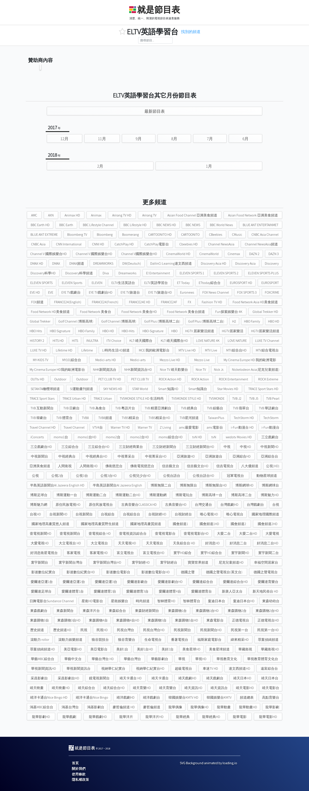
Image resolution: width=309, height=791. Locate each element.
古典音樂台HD (175, 504)
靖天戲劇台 (214, 678)
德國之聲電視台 (266, 572)
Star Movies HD (227, 389)
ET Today (183, 283)
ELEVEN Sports (72, 283)
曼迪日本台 (216, 601)
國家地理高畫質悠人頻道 (50, 524)
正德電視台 (240, 620)
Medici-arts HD (105, 360)
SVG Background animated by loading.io (208, 763)
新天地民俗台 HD (265, 591)
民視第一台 (239, 630)
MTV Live (211, 350)
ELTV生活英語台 (123, 283)
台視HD (35, 514)
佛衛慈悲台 (114, 466)
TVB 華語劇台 (269, 408)
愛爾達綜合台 (202, 581)
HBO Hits (36, 331)
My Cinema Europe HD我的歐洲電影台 (57, 369)
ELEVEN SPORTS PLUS (263, 273)
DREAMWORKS (103, 263)
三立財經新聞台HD (200, 446)
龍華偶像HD (200, 707)
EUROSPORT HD (241, 283)
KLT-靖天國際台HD (174, 340)
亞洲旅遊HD (186, 456)
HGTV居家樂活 (232, 331)
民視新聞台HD (211, 630)
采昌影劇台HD (68, 678)
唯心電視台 (234, 514)
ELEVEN (97, 283)
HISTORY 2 (37, 340)
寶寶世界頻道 (198, 562)
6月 (245, 138)
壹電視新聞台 (70, 533)
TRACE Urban (103, 398)
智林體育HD (166, 601)
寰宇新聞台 (39, 562)
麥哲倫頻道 (151, 707)
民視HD (102, 630)
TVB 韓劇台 (38, 418)
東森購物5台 (157, 620)
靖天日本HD (242, 678)
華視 (181, 659)
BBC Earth (66, 225)
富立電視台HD (153, 553)
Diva (106, 273)
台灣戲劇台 (255, 504)
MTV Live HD (187, 350)
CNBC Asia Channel (265, 234)
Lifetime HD (64, 350)
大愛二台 (224, 533)
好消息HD (212, 543)
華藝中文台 (73, 659)
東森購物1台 (177, 610)
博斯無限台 (188, 485)
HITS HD (58, 340)
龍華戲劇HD (98, 716)
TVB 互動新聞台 (42, 408)
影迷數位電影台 (118, 572)
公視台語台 (171, 475)
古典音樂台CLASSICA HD (139, 504)
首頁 (75, 763)
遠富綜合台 (269, 668)
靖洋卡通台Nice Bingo (92, 697)
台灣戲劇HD (229, 504)
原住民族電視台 (101, 504)
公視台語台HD (203, 475)
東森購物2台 (237, 610)
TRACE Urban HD (74, 398)
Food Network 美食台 (95, 311)
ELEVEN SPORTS (41, 283)
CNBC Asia (38, 244)
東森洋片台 (91, 610)
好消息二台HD (267, 543)
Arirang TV (149, 215)
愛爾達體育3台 (137, 591)
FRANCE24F (169, 302)
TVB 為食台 (97, 408)
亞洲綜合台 (269, 456)
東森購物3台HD (68, 620)
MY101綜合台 (71, 360)
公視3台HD (108, 475)
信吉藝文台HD (197, 466)
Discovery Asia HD (213, 263)
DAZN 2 (254, 254)
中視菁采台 (126, 456)
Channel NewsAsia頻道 (261, 244)
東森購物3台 (39, 620)
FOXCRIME (272, 292)
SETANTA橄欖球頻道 (45, 389)
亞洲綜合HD (242, 456)
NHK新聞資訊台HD (138, 369)
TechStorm (271, 418)
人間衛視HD (89, 466)
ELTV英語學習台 (156, 283)
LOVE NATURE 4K (208, 340)
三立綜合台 (70, 446)
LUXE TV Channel (267, 340)
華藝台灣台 (132, 659)
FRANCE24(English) (67, 302)
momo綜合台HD (171, 437)
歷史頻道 (37, 630)
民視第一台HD (268, 630)
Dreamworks (127, 273)
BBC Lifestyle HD (135, 225)
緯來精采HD (240, 639)
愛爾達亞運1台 (42, 581)
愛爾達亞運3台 (106, 581)
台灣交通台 (203, 504)
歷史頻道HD (62, 630)
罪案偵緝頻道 (268, 639)
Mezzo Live (202, 360)
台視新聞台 (84, 514)
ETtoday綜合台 (210, 283)
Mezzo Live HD (170, 360)
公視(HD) (272, 466)
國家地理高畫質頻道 (145, 524)
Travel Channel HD (43, 427)
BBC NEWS (193, 225)
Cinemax (234, 254)
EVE (50, 292)
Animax (96, 215)
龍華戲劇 (69, 716)
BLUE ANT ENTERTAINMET (260, 225)
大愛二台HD (248, 533)
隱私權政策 (80, 779)
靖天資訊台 (219, 688)
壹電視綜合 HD (100, 533)
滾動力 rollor (39, 639)
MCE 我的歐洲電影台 (154, 350)
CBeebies (215, 234)
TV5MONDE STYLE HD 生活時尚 (142, 398)
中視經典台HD (96, 456)
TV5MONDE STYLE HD (186, 398)
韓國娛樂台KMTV (219, 697)
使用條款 (79, 774)
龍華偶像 (175, 707)
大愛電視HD (40, 543)
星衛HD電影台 (92, 601)
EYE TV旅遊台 (130, 292)
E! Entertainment (158, 273)
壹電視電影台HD (196, 533)
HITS (75, 340)
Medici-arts (138, 360)
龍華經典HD (211, 716)
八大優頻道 (249, 466)
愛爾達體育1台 (73, 591)
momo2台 (113, 437)
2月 (100, 166)
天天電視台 (154, 543)
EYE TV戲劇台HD (100, 292)
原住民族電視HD (68, 504)
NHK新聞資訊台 (104, 369)
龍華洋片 (126, 716)
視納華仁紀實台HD (150, 668)
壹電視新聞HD (40, 533)
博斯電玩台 (184, 495)
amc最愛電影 (189, 427)
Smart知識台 (197, 389)
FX (189, 302)
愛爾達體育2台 (105, 591)
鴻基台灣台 (70, 707)
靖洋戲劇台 (151, 697)
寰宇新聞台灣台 (71, 562)
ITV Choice (113, 340)
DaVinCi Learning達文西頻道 (171, 263)
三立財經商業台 (131, 446)
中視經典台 (67, 456)
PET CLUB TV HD (109, 379)
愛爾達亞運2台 (74, 581)
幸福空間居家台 (266, 562)
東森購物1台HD (207, 610)
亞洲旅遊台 (213, 456)
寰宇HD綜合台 (211, 553)
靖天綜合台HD (114, 688)
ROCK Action (200, 379)
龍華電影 (240, 716)
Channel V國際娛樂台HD (139, 254)
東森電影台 (215, 620)
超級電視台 (183, 668)
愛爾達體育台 (201, 591)
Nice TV (201, 369)
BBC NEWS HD (166, 225)
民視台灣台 (125, 630)
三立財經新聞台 (164, 446)
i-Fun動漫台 (270, 427)
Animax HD (72, 215)
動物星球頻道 (266, 475)
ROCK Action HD (170, 379)
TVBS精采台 (130, 418)
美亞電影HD (73, 649)
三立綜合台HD (98, 446)
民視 (83, 630)
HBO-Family (86, 331)
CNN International (69, 244)
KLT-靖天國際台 (140, 340)
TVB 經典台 (189, 408)
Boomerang (130, 234)
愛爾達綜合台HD (235, 581)
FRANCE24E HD (139, 302)
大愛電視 (272, 533)
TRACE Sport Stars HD (263, 389)
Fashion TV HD (212, 302)
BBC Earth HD (40, 225)
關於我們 (79, 768)
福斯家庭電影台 (209, 639)
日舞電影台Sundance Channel (52, 601)
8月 (174, 138)
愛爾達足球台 (41, 591)
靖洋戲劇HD (126, 697)
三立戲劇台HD (41, 446)
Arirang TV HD (121, 215)
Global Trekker (40, 321)
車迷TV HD (210, 668)
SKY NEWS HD (112, 389)
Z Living (165, 427)
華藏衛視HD (270, 649)
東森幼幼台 (270, 601)
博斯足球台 (38, 495)
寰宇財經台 (168, 562)
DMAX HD (36, 263)
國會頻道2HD (267, 524)
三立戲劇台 (270, 437)
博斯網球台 (270, 485)
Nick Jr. (219, 369)
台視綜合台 (131, 514)
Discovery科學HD (43, 273)
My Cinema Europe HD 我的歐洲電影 (250, 360)
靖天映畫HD (61, 688)
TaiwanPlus (216, 418)
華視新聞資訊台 (79, 668)
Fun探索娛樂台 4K (228, 311)
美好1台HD (145, 649)
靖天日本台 (269, 678)
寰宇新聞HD (240, 553)
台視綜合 (108, 514)
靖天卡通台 (160, 678)
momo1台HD (87, 437)
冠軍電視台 (235, 475)
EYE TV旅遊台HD (160, 292)
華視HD (200, 659)
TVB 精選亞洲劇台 (158, 408)
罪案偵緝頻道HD (42, 649)
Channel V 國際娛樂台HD (48, 254)
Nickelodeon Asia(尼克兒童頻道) (255, 369)
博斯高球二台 (241, 495)
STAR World (140, 389)
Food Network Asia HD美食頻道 (255, 302)
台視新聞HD (58, 514)
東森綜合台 (117, 610)
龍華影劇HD (41, 716)
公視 (35, 475)
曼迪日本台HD (243, 601)
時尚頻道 (143, 601)
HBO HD (273, 321)
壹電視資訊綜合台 (133, 533)
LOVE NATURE (237, 340)
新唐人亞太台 (232, 591)
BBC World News (221, 225)
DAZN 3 (273, 254)
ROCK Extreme (268, 379)
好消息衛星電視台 (44, 553)
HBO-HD (108, 331)
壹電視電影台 (165, 533)
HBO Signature (60, 331)
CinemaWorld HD (178, 254)
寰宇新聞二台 (268, 553)
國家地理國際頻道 (265, 514)
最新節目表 (154, 111)
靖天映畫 (37, 688)
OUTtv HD (37, 379)
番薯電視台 (179, 639)
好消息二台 (238, 543)
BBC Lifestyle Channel (98, 225)
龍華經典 (183, 716)
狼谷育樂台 (126, 639)
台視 (275, 504)
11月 (102, 138)
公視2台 (57, 475)
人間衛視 (65, 466)
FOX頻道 (37, 302)
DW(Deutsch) (131, 263)
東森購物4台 (98, 620)
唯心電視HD (209, 514)
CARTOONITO (190, 234)
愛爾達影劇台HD (170, 581)
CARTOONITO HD (160, 234)
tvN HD (197, 437)
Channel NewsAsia (221, 244)
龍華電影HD (268, 716)
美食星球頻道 (219, 649)
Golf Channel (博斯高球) (75, 321)
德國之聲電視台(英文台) (224, 572)
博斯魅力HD (270, 495)
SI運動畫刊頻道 (81, 389)
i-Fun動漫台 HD (242, 427)
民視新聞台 (182, 630)
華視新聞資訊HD (43, 668)
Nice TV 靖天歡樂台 (174, 369)
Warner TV (145, 427)
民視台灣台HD (154, 630)
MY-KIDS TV (40, 360)
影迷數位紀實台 (43, 572)
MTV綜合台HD (236, 350)
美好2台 (168, 649)
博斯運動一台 (66, 495)
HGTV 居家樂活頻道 (199, 331)
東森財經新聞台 (147, 610)
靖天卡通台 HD (131, 678)
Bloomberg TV (77, 234)
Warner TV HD (120, 427)
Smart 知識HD (168, 389)
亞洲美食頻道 (40, 466)
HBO (174, 331)
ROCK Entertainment (233, 379)
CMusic (237, 234)
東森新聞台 (65, 610)
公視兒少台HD (140, 475)
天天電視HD (127, 543)
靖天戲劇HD (187, 678)
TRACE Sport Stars (42, 398)
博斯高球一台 (212, 495)
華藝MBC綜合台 (42, 659)
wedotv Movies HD (239, 437)
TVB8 (85, 418)
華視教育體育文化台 (262, 659)
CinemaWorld (209, 254)
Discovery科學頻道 (79, 273)
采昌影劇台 (39, 678)
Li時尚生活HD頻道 (116, 350)
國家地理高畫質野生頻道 (100, 524)
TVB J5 (253, 398)
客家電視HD (99, 553)
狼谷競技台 (100, 639)
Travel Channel (74, 427)
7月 (210, 138)
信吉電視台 (224, 466)
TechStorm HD (244, 418)
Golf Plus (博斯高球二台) (162, 321)
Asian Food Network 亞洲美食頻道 (253, 215)
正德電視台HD (268, 620)
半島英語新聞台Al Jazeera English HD (57, 485)
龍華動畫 (224, 707)
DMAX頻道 (76, 263)
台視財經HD (157, 514)
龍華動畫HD (248, 707)
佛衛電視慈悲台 (142, 466)
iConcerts (37, 437)
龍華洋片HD (154, 716)
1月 (209, 166)
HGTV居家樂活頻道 (265, 331)
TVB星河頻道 (189, 418)
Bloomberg (105, 234)
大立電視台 (99, 543)
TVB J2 (236, 398)
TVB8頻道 (105, 418)
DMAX (56, 263)
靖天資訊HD (193, 688)
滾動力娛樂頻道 (70, 639)
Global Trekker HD (265, 311)
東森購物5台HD (186, 620)
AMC (34, 215)
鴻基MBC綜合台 (41, 707)
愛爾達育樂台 (268, 581)
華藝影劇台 (159, 659)
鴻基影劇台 (95, 707)
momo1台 (61, 437)
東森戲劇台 (38, 610)
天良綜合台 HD (184, 543)
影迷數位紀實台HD (81, 572)
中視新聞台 (39, 456)
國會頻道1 (180, 524)
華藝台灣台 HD (103, 659)
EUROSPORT (270, 283)
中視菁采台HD (156, 456)
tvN (213, 437)
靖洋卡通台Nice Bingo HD (48, 697)
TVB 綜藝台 (215, 408)
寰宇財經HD (141, 562)
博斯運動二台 (96, 495)
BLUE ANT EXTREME (44, 234)
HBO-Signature (153, 331)
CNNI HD (98, 244)
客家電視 (73, 553)
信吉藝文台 (170, 466)
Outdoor (60, 379)
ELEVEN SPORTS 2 (226, 273)
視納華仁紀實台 (113, 668)
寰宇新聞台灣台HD (107, 562)
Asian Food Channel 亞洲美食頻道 (192, 215)
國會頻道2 (238, 524)
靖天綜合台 (86, 688)
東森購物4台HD (127, 620)
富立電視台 (125, 553)
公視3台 (82, 475)
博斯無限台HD (216, 485)
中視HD (245, 446)
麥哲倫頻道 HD (124, 707)
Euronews (187, 292)
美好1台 (122, 649)
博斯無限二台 (161, 485)
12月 (64, 138)
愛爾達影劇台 (137, 581)
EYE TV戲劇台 (71, 292)
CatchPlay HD (124, 244)
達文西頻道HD (239, 668)
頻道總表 (247, 697)
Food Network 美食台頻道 (186, 311)
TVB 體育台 (64, 418)
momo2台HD (139, 437)
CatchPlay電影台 (156, 244)
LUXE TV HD (38, 350)
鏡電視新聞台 (99, 678)
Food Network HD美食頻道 (50, 311)
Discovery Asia (245, 263)
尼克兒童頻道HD (231, 562)
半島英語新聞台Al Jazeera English (117, 485)
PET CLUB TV (140, 379)
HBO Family (252, 321)
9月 (139, 138)
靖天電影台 (270, 688)
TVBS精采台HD (159, 418)
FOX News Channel (215, 292)
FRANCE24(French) (105, 302)
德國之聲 (188, 572)
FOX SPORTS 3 (247, 292)
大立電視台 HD (70, 543)
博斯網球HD (244, 485)
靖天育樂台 (167, 688)
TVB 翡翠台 (241, 408)
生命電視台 (153, 639)
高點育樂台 (270, 697)
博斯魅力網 (38, 504)
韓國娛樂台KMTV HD (183, 697)
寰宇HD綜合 (182, 553)
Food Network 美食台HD (139, 311)
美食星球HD (191, 649)
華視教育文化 (227, 659)
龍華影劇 (272, 707)
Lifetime (87, 350)
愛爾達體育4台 (170, 591)
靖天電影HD (245, 688)
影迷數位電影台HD (155, 572)
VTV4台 (97, 427)
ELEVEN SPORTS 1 (192, 273)
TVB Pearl (272, 398)
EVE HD (35, 292)
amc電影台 (215, 427)
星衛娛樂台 (119, 601)
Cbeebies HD (188, 244)
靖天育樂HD (142, 688)
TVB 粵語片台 (125, 408)
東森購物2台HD (267, 610)
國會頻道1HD (209, 524)
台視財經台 (183, 514)
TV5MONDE (216, 398)
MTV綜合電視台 (267, 350)
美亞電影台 (99, 649)
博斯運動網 (158, 495)
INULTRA (92, 340)
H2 (234, 321)
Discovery (272, 263)
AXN (51, 215)
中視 (227, 446)
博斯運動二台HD (127, 495)
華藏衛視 (245, 649)
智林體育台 (191, 601)
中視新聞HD (270, 446)
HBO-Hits (128, 331)
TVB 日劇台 (71, 408)
